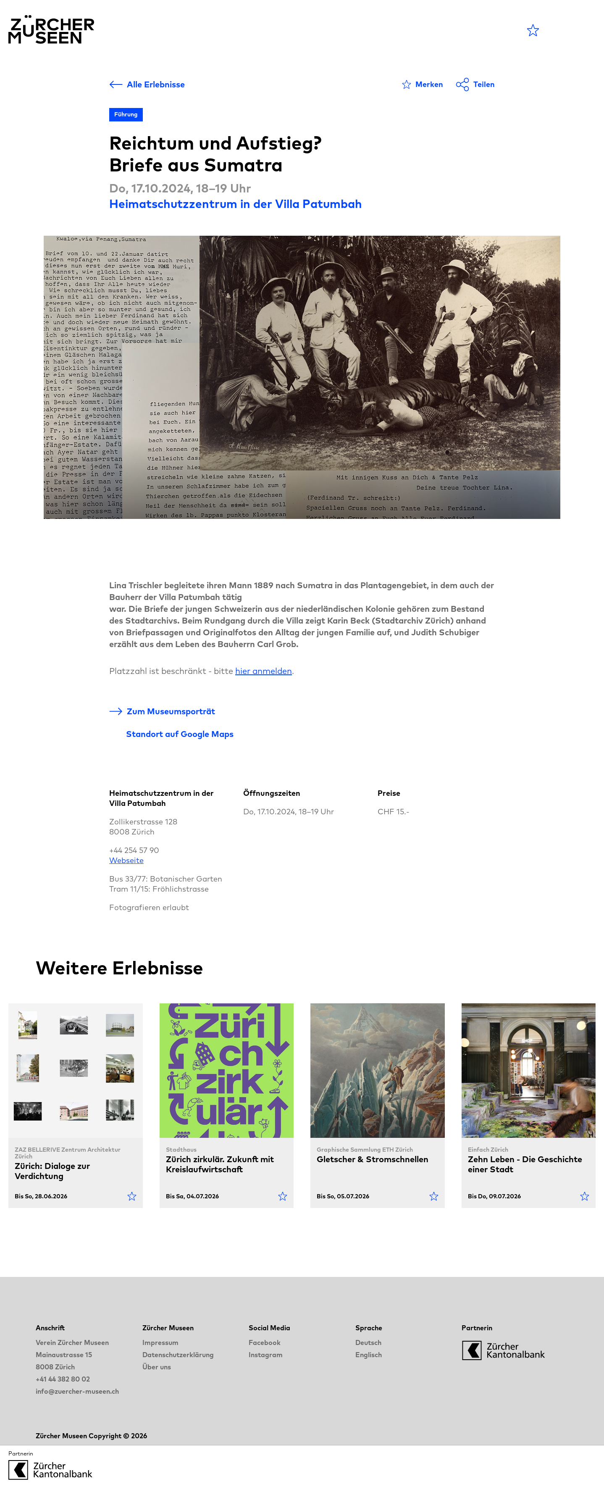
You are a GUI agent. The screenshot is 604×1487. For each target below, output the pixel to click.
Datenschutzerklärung (178, 1354)
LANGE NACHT (424, 30)
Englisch (368, 1354)
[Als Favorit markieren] (422, 84)
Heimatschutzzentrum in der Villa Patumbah (235, 203)
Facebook (265, 1342)
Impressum (160, 1342)
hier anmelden (263, 671)
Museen (314, 30)
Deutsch (368, 1342)
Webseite (126, 860)
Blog (359, 30)
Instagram (266, 1354)
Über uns (156, 1367)
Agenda (260, 30)
